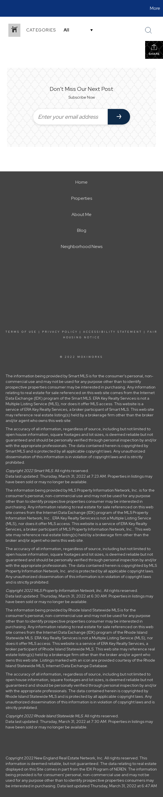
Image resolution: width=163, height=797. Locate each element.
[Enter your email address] (70, 117)
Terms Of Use (21, 332)
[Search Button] (148, 30)
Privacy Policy (60, 332)
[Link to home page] (5, 8)
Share (154, 50)
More (155, 8)
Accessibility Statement (112, 332)
